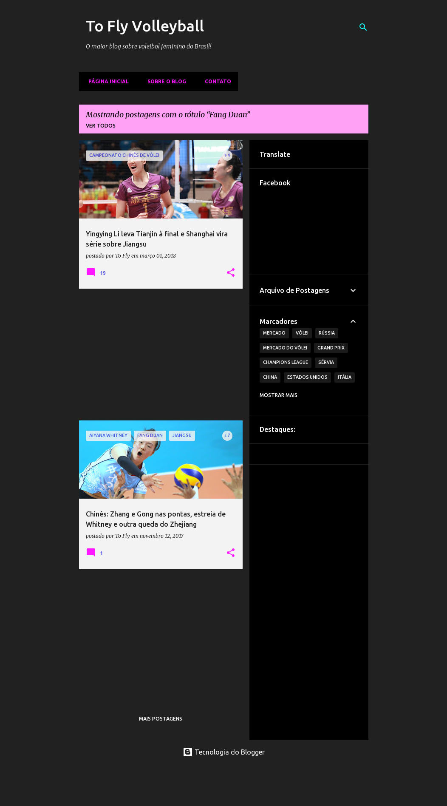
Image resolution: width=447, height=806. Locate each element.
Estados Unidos (307, 377)
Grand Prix (331, 347)
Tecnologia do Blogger (224, 752)
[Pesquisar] (363, 27)
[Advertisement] (161, 354)
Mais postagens (160, 718)
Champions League (285, 362)
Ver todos (101, 125)
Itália (344, 377)
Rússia (327, 332)
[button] (231, 272)
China (270, 377)
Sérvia (326, 362)
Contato (215, 81)
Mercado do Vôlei (285, 347)
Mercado (274, 332)
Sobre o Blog (164, 81)
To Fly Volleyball (145, 25)
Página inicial (106, 81)
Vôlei (302, 332)
